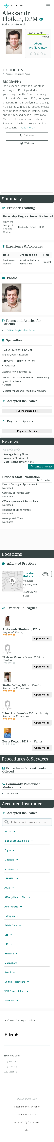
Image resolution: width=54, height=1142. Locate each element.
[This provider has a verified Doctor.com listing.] (41, 19)
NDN (27, 1130)
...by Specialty (10, 1066)
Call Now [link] (27, 135)
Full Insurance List (27, 410)
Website (27, 143)
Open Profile (41, 638)
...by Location (10, 1071)
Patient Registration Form (21, 330)
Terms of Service (27, 1114)
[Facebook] (6, 1034)
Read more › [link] (27, 127)
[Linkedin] (11, 1034)
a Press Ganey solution (20, 1020)
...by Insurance (11, 1061)
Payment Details (27, 431)
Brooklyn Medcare (28, 575)
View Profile (45, 574)
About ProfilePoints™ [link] (38, 45)
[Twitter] (16, 1034)
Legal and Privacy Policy (27, 1106)
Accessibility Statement (26, 1122)
